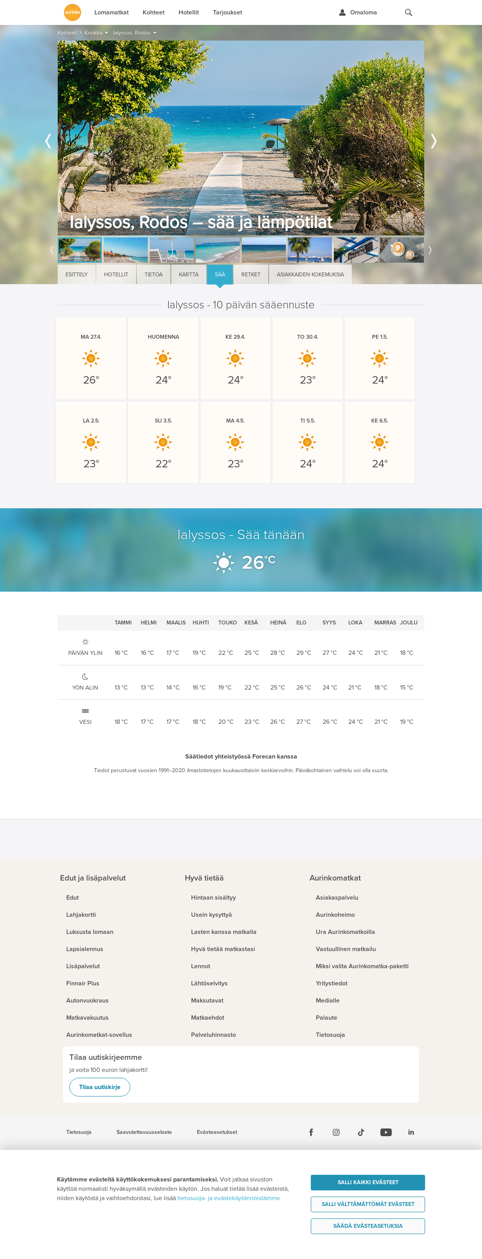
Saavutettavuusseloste (144, 1132)
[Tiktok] (361, 1132)
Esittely (77, 274)
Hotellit (116, 274)
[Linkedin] (411, 1132)
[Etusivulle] (72, 12)
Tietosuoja (79, 1132)
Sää (220, 274)
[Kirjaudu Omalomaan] (358, 12)
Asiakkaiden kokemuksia (310, 274)
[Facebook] (311, 1132)
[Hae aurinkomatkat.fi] (408, 12)
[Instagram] (336, 1132)
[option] (241, 138)
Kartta (188, 274)
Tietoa (154, 274)
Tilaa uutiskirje (99, 1087)
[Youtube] (386, 1132)
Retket (250, 274)
